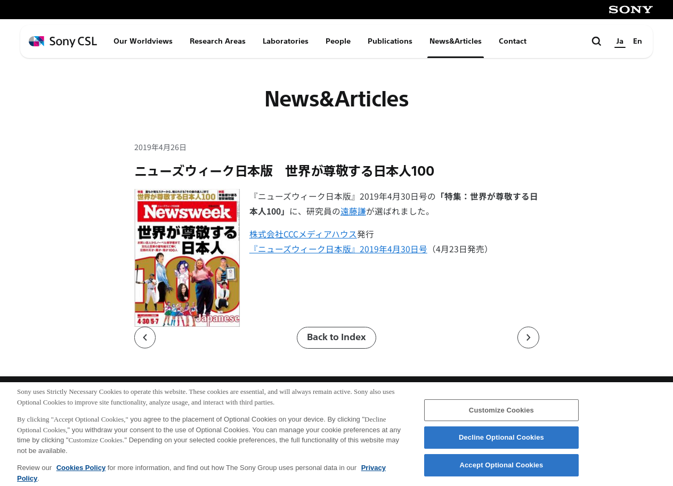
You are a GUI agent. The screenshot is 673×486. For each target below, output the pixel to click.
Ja (620, 41)
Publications (390, 41)
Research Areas (218, 41)
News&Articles (455, 41)
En (637, 41)
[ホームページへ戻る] (63, 41)
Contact (512, 41)
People (338, 41)
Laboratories (286, 41)
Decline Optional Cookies (501, 442)
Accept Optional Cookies (501, 469)
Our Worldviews (143, 41)
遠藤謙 (353, 211)
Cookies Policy (81, 471)
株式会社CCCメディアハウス (303, 234)
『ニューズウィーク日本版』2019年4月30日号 (338, 249)
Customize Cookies (501, 414)
